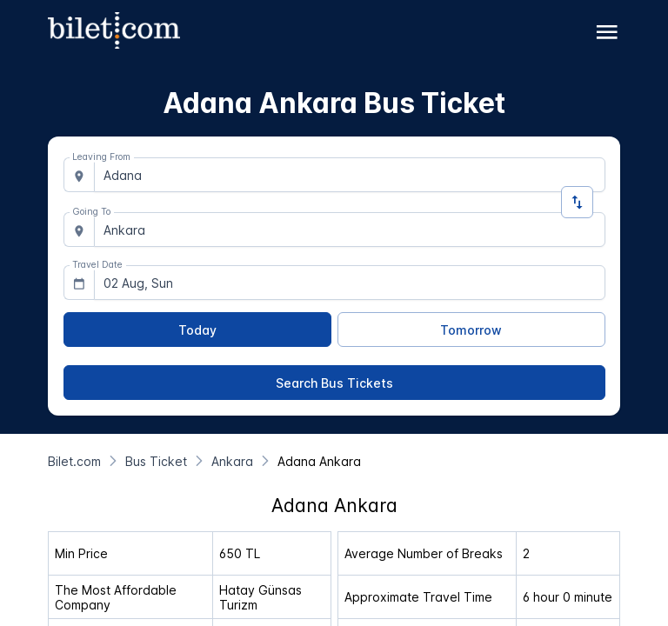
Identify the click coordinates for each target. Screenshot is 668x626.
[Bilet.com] (74, 461)
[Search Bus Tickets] (334, 382)
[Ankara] (232, 461)
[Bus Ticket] (156, 461)
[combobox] (349, 174)
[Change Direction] (577, 202)
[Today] (197, 329)
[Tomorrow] (471, 329)
